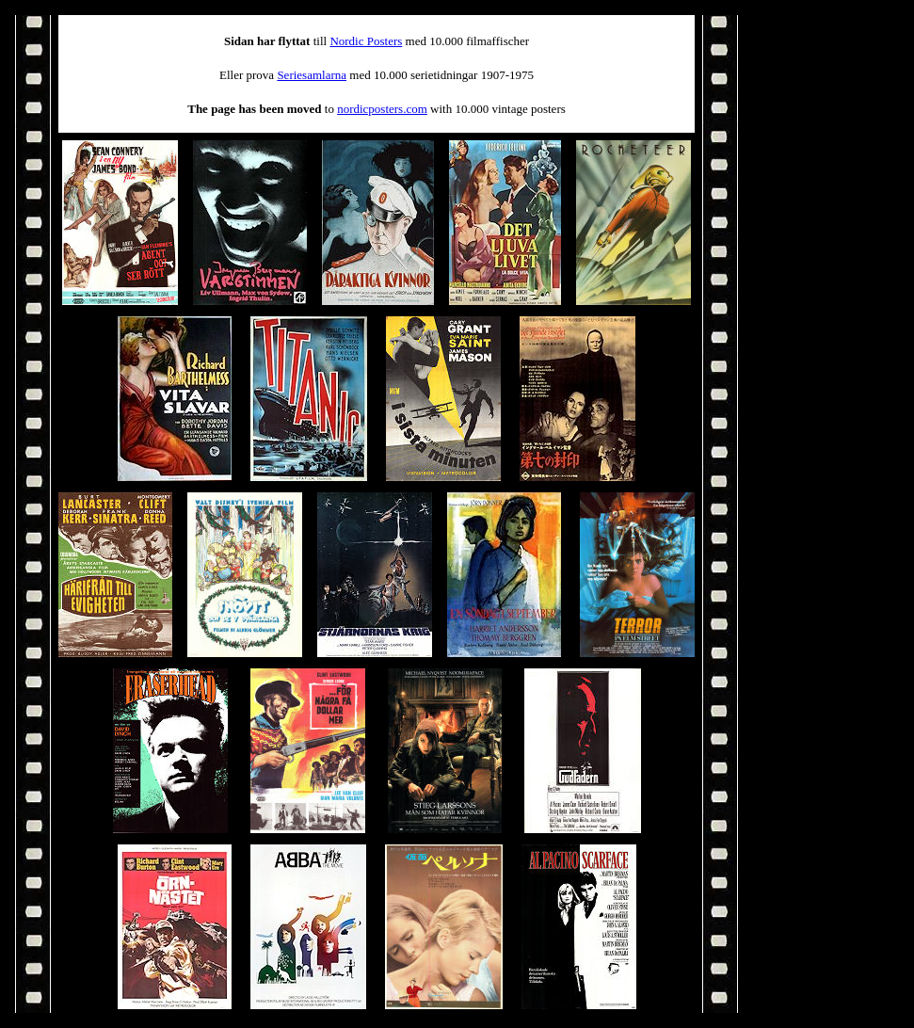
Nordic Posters (365, 41)
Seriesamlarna (311, 75)
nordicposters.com (382, 109)
